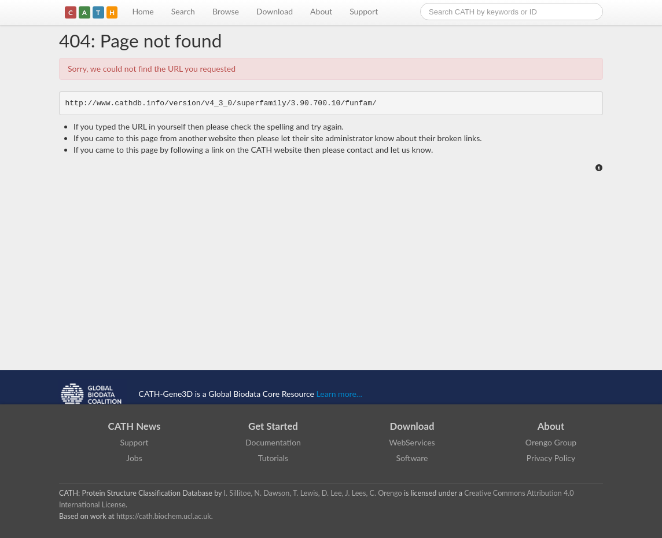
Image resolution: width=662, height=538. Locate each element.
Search (183, 11)
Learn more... (339, 394)
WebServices (412, 442)
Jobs (134, 458)
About (321, 11)
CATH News (134, 426)
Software (412, 458)
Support (364, 11)
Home (142, 11)
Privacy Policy (551, 458)
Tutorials (273, 458)
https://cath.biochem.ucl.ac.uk (163, 516)
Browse (225, 11)
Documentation (273, 442)
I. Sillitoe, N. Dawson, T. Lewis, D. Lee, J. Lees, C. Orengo (313, 493)
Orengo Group (550, 442)
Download (274, 11)
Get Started (273, 426)
